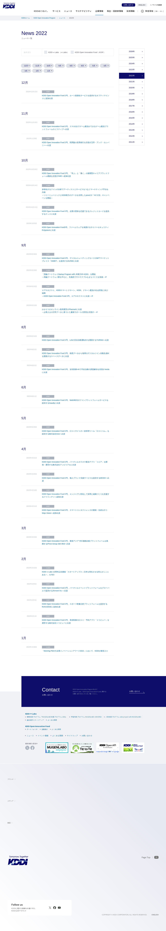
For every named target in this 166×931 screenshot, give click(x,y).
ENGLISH (143, 5)
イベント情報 (42, 735)
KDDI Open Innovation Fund (37, 726)
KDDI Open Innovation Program (44, 18)
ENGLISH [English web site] (155, 915)
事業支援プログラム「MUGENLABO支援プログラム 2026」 (46, 717)
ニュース (62, 18)
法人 (161, 11)
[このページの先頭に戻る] (150, 857)
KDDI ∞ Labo (31, 714)
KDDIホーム (25, 18)
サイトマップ (71, 735)
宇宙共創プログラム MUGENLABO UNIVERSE (86, 717)
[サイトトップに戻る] (9, 5)
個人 (157, 11)
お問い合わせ (128, 5)
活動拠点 (44, 729)
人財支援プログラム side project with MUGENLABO (122, 717)
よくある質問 (51, 720)
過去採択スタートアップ (34, 720)
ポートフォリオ (31, 729)
